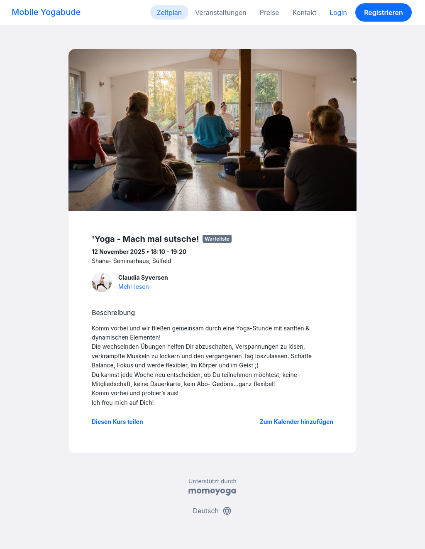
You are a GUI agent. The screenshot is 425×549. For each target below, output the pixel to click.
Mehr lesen (133, 286)
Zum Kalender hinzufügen (296, 421)
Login (338, 12)
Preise (269, 12)
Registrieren (383, 12)
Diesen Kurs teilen (117, 421)
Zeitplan (169, 12)
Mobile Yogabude (46, 12)
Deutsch (212, 511)
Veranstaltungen (221, 12)
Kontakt (304, 12)
